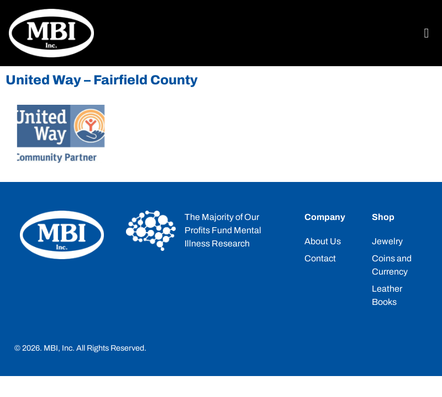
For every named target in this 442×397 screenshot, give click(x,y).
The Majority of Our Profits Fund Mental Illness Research (223, 230)
